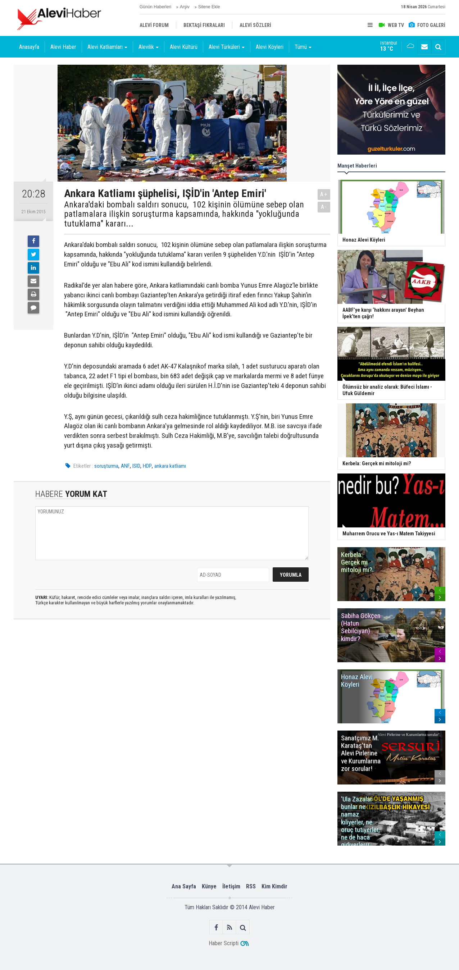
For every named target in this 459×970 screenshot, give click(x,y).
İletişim (231, 886)
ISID (136, 466)
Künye (209, 886)
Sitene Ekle (209, 6)
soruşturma (106, 466)
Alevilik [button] (148, 47)
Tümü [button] (303, 47)
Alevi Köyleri (269, 47)
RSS (251, 886)
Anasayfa (29, 47)
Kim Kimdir (274, 886)
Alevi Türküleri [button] (227, 47)
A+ (324, 194)
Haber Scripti (223, 943)
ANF (125, 466)
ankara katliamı (170, 466)
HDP (147, 466)
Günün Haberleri (155, 6)
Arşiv (185, 6)
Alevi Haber (63, 47)
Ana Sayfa (184, 886)
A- (324, 206)
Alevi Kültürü (183, 47)
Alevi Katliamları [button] (107, 47)
